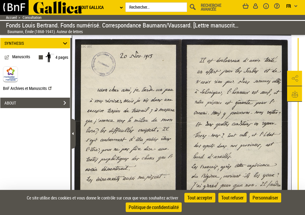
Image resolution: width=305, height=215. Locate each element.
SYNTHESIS (36, 43)
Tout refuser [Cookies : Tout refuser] (232, 197)
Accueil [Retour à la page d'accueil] (11, 17)
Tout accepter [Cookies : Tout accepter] (199, 197)
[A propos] (268, 7)
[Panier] (248, 7)
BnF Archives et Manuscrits (27, 88)
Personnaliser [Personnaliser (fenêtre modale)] (265, 197)
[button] (294, 78)
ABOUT (37, 103)
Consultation (32, 17)
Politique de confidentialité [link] (154, 207)
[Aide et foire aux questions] (278, 7)
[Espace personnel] (258, 7)
